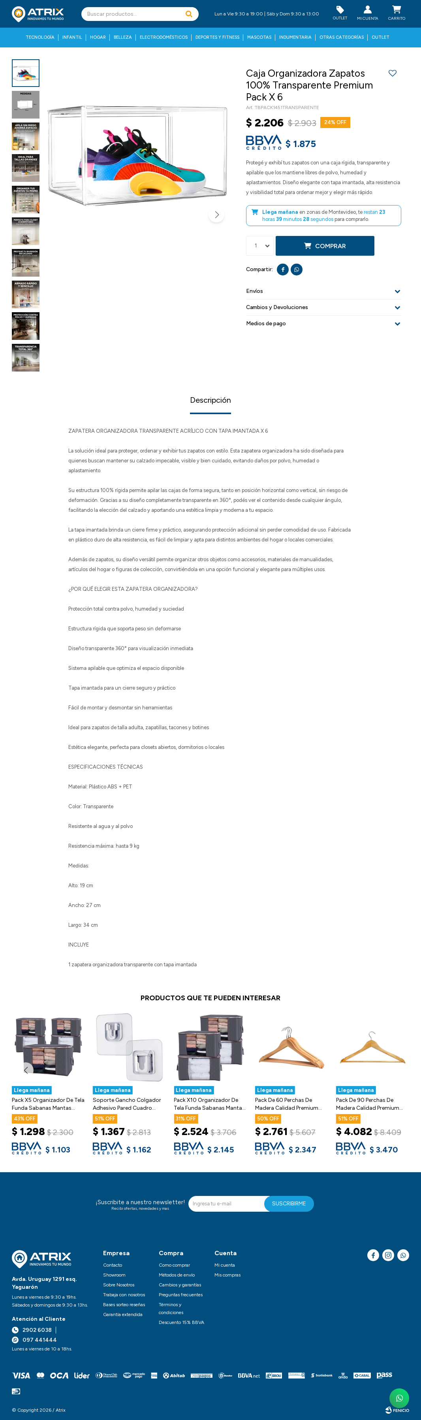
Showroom (114, 1275)
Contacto (112, 1265)
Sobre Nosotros (118, 1285)
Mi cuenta (224, 1265)
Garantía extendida (123, 1314)
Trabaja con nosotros (124, 1294)
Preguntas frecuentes (181, 1294)
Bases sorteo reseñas (124, 1304)
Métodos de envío (177, 1275)
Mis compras (227, 1275)
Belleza (123, 37)
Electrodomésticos (164, 37)
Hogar (98, 37)
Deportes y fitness (217, 37)
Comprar (330, 246)
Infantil (72, 37)
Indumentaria (295, 37)
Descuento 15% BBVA (181, 1322)
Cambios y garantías (180, 1285)
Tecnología (40, 37)
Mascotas (259, 37)
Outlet (380, 37)
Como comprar (174, 1265)
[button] (189, 14)
